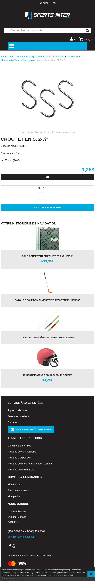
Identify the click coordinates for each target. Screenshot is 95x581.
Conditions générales (19, 445)
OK (91, 574)
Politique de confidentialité (22, 451)
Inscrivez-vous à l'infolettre (31, 429)
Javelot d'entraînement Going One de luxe (47, 337)
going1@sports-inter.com (21, 536)
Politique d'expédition (19, 457)
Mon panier (14, 496)
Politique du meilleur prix (21, 469)
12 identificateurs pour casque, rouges (47, 375)
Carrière (12, 422)
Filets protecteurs (31, 60)
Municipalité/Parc (10, 60)
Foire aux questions (18, 416)
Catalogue (72, 56)
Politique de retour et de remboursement (30, 463)
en (54, 3)
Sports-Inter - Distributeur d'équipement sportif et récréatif (32, 56)
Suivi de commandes (19, 490)
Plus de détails (8, 578)
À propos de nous (17, 410)
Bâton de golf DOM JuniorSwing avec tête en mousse (47, 300)
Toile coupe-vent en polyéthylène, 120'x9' (47, 256)
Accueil (44, 3)
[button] (86, 39)
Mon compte (14, 484)
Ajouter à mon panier (47, 207)
